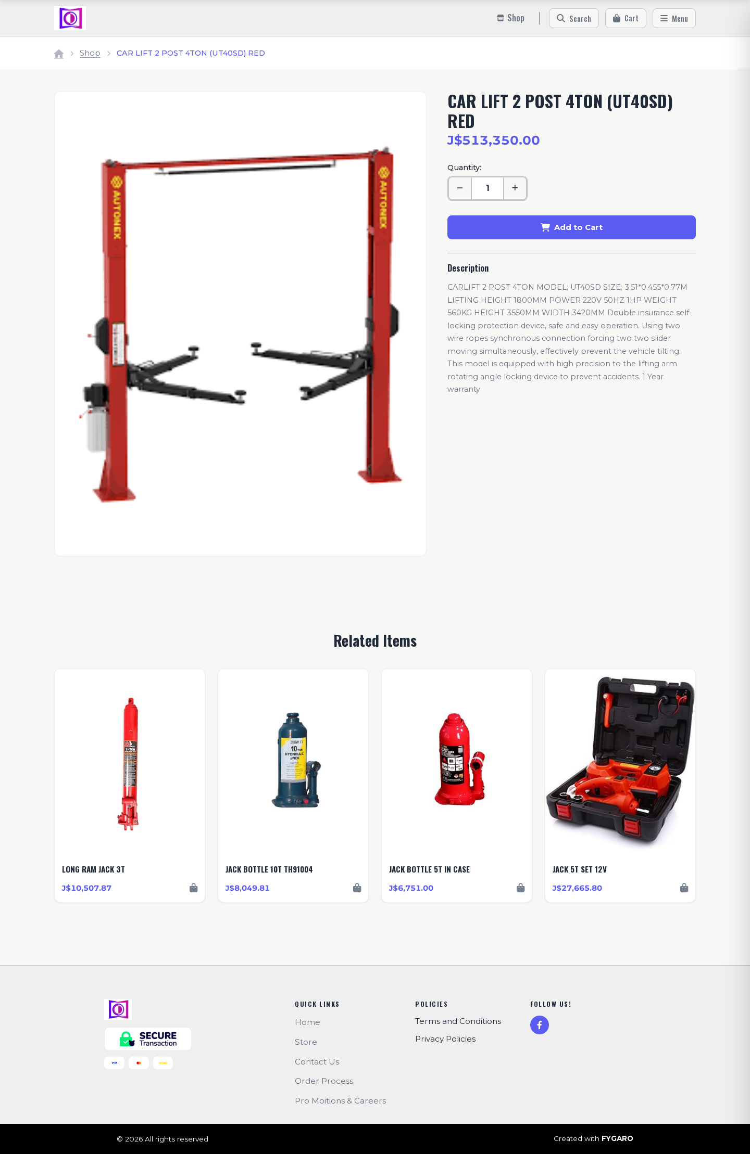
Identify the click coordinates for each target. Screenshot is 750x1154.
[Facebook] (539, 1025)
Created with (593, 1139)
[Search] (574, 18)
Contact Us (317, 1062)
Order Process (324, 1081)
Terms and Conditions (458, 1021)
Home (307, 1022)
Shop (90, 53)
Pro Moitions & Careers (340, 1101)
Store (306, 1042)
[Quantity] (487, 188)
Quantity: (464, 167)
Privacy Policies (445, 1039)
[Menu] (674, 18)
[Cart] (625, 18)
